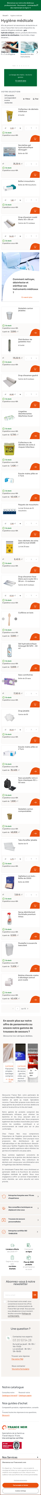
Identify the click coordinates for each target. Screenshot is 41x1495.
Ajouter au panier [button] (34, 138)
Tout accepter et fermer (20, 1485)
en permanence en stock (29, 1265)
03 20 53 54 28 (22, 1340)
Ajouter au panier (34, 210)
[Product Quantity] (31, 128)
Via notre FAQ (17, 1359)
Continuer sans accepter (20, 1480)
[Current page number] (17, 1008)
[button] (26, 99)
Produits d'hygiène (8, 54)
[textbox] (13, 128)
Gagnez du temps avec (12, 1265)
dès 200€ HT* (12, 1250)
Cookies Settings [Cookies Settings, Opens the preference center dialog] (20, 1491)
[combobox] (12, 128)
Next (37, 52)
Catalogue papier (25, 1395)
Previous (4, 52)
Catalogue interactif (9, 1395)
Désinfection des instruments (27, 55)
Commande (28, 1250)
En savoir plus (20, 81)
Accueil (5, 15)
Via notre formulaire (20, 1369)
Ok (35, 1295)
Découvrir (6, 1415)
